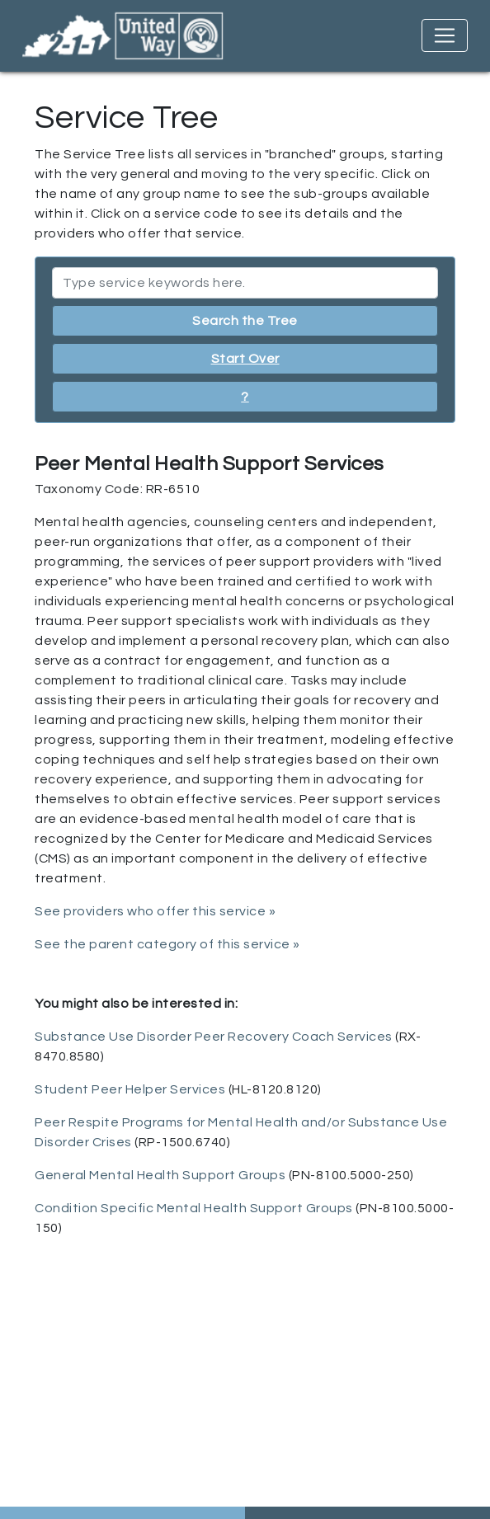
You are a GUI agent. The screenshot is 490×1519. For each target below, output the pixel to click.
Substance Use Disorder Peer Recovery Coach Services (214, 1036)
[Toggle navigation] (445, 35)
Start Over (245, 358)
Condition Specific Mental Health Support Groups (194, 1208)
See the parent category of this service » (167, 944)
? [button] (245, 396)
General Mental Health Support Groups (160, 1175)
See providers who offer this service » (155, 911)
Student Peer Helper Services (130, 1089)
